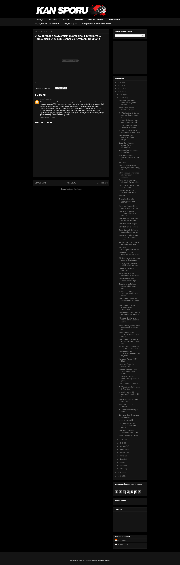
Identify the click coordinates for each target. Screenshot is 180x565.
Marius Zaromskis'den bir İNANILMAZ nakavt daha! (129, 132)
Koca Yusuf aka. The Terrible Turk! (126, 365)
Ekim (122, 440)
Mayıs (122, 456)
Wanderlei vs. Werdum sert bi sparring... (129, 151)
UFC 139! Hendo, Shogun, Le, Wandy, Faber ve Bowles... (129, 237)
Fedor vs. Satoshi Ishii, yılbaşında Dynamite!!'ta (128, 181)
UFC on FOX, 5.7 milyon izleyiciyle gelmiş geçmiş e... (129, 300)
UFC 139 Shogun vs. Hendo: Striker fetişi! (127, 280)
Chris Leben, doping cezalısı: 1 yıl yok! (126, 109)
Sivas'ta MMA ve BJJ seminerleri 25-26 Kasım (129, 275)
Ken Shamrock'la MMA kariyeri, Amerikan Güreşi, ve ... (129, 168)
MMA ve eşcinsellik (126, 420)
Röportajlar (78, 20)
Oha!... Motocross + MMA (128, 436)
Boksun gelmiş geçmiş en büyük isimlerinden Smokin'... (128, 371)
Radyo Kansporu (70, 24)
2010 (120, 473)
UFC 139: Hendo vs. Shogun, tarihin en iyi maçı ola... (127, 213)
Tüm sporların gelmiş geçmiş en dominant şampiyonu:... (127, 425)
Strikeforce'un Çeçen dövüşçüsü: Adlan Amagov (126, 138)
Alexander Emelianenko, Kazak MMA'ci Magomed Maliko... (129, 320)
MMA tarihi (53, 20)
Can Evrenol (122, 540)
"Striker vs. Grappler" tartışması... (127, 269)
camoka (43, 99)
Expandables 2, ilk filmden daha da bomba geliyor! (128, 231)
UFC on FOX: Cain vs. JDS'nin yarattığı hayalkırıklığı (127, 308)
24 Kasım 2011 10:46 (47, 117)
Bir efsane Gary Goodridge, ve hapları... (129, 416)
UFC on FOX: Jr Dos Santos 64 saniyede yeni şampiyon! (129, 334)
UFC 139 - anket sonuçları (128, 227)
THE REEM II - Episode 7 (128, 384)
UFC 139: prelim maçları (128, 224)
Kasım (122, 98)
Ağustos (123, 446)
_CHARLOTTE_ (123, 544)
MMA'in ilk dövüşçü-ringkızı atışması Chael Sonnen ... (129, 115)
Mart (121, 462)
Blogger (87, 560)
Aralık (122, 95)
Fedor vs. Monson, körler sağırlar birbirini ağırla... (128, 207)
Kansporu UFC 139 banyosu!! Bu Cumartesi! (129, 254)
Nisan (122, 459)
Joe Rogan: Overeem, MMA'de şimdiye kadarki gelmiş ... (129, 378)
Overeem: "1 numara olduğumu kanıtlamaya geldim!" (128, 293)
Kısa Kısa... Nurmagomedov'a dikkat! (129, 249)
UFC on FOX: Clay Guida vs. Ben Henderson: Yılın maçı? (129, 341)
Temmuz (123, 449)
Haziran (123, 453)
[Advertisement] (130, 57)
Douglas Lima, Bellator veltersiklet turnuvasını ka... (128, 286)
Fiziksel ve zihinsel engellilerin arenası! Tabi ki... (129, 157)
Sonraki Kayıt (40, 183)
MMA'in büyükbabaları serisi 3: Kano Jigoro (129, 388)
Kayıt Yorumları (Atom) (74, 189)
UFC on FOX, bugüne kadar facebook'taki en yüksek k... (129, 327)
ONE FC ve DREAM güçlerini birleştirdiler (127, 191)
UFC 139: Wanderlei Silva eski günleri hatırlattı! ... (128, 219)
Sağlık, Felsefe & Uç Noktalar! (47, 24)
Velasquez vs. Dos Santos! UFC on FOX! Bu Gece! (129, 348)
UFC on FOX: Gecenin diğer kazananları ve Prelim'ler (129, 314)
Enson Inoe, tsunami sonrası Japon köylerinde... (126, 145)
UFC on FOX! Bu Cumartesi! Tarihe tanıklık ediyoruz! (129, 354)
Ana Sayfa (40, 20)
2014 (120, 82)
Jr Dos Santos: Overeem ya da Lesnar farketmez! (129, 126)
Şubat (122, 465)
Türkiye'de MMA (114, 20)
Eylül (122, 443)
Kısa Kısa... (123, 162)
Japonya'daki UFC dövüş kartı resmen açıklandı (128, 121)
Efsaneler (65, 20)
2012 (120, 89)
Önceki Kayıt (102, 183)
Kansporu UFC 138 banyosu (126, 406)
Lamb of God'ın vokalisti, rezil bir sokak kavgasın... (129, 264)
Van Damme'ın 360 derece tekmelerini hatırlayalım (129, 243)
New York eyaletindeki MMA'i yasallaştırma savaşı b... (127, 103)
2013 (120, 85)
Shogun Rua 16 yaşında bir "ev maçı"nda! (129, 186)
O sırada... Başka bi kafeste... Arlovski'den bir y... (129, 394)
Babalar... (122, 196)
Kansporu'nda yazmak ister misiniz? (96, 24)
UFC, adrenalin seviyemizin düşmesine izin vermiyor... (129, 175)
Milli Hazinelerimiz (95, 20)
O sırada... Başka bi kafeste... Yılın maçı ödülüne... (127, 201)
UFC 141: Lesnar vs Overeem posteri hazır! (128, 431)
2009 (120, 476)
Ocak (122, 469)
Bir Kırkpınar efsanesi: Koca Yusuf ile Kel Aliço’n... (129, 259)
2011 (120, 92)
